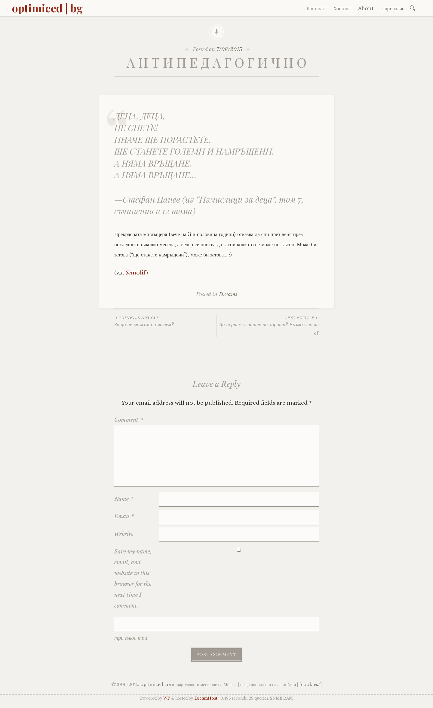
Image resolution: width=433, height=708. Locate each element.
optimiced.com (157, 684)
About (366, 8)
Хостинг (341, 8)
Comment (128, 420)
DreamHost (205, 698)
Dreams (228, 294)
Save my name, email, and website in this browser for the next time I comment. (133, 578)
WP (166, 698)
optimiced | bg (47, 8)
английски (287, 684)
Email (124, 516)
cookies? (310, 684)
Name (124, 499)
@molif (135, 273)
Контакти (316, 8)
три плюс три (130, 638)
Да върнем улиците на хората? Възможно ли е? (268, 325)
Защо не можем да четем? (165, 321)
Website (123, 534)
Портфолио (392, 8)
